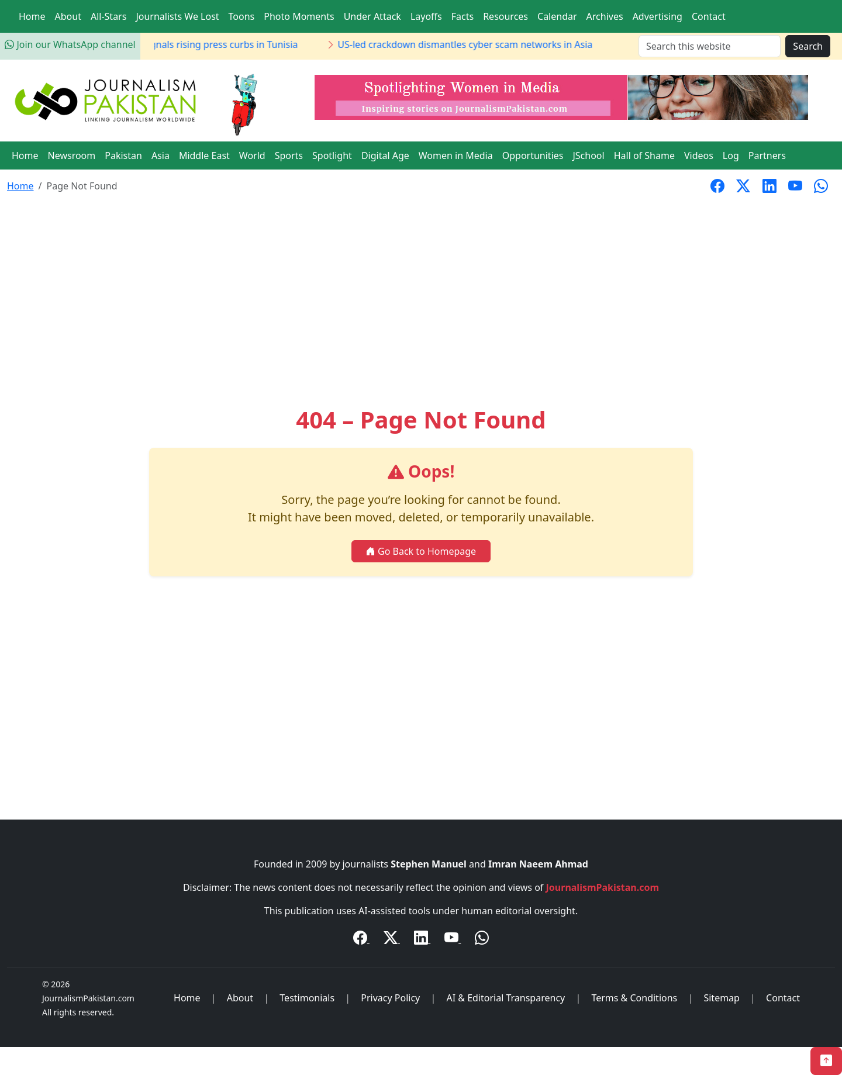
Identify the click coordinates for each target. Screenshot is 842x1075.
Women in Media (456, 155)
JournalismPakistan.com (603, 887)
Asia (160, 155)
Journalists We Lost (177, 16)
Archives (604, 16)
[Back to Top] (826, 1061)
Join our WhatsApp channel (70, 44)
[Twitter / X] (392, 939)
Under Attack (372, 16)
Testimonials (306, 997)
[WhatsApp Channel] (482, 939)
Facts (462, 16)
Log (731, 155)
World (252, 155)
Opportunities (533, 155)
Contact (709, 16)
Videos (698, 155)
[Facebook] (361, 939)
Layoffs (426, 16)
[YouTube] (452, 939)
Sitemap (721, 997)
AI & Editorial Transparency (505, 997)
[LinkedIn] (422, 939)
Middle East (204, 155)
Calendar (557, 16)
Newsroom (72, 155)
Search (808, 46)
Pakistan (123, 155)
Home (32, 16)
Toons (242, 16)
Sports (289, 155)
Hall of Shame (644, 155)
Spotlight (332, 155)
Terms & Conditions (634, 997)
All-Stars (108, 16)
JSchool (588, 155)
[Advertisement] (421, 290)
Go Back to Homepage (421, 551)
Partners (767, 155)
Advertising (657, 16)
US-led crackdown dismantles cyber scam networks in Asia (501, 44)
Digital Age (385, 155)
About (68, 16)
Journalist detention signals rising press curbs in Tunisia (212, 44)
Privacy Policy (390, 997)
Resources (505, 16)
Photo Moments (299, 16)
